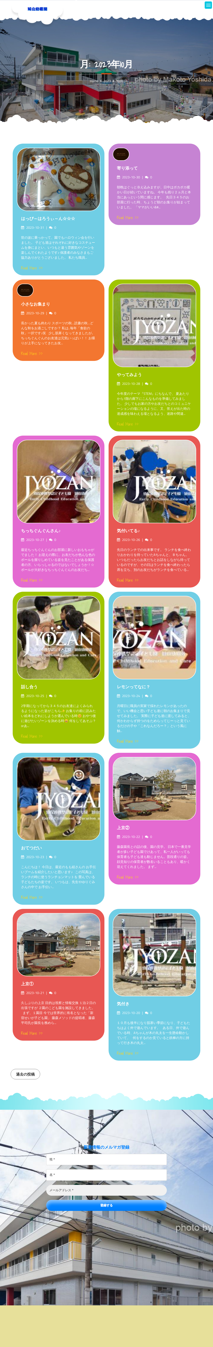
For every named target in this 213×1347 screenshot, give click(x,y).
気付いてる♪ (128, 530)
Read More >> (32, 268)
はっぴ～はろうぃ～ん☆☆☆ (48, 218)
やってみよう (129, 374)
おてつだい (31, 848)
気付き (123, 1003)
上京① (27, 983)
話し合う (29, 686)
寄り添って (127, 168)
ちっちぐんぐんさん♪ (41, 530)
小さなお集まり (35, 304)
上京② (123, 827)
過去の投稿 (25, 1074)
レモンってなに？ (133, 686)
